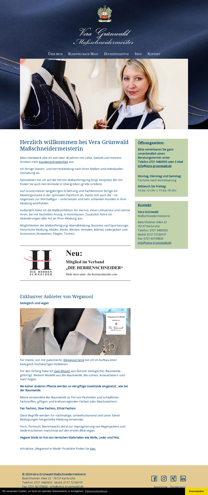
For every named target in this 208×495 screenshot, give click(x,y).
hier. (93, 448)
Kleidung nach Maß (83, 53)
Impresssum (160, 487)
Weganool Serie (73, 360)
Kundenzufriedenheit (53, 162)
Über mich (55, 53)
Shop (138, 53)
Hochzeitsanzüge (116, 53)
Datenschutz (178, 487)
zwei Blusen (62, 371)
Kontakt (154, 53)
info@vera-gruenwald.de (154, 166)
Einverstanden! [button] (196, 491)
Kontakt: (145, 205)
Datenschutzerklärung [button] (96, 491)
